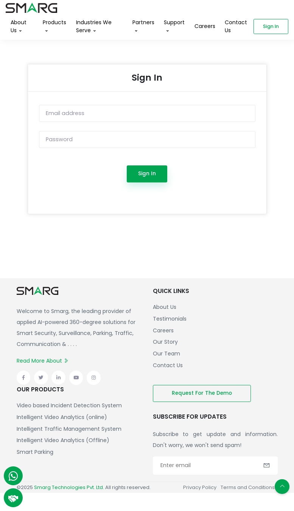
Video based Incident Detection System (69, 405)
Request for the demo (202, 393)
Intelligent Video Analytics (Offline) (63, 440)
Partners (143, 22)
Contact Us (236, 26)
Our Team (166, 353)
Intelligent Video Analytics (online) (62, 417)
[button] (266, 464)
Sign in (271, 26)
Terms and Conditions (248, 487)
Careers (204, 26)
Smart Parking (35, 452)
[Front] (31, 6)
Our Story (165, 342)
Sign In (147, 173)
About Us (18, 26)
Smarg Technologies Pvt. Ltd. (69, 487)
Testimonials (170, 318)
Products (54, 22)
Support (174, 22)
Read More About (43, 361)
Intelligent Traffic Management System (69, 429)
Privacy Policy (199, 487)
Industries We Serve (94, 26)
